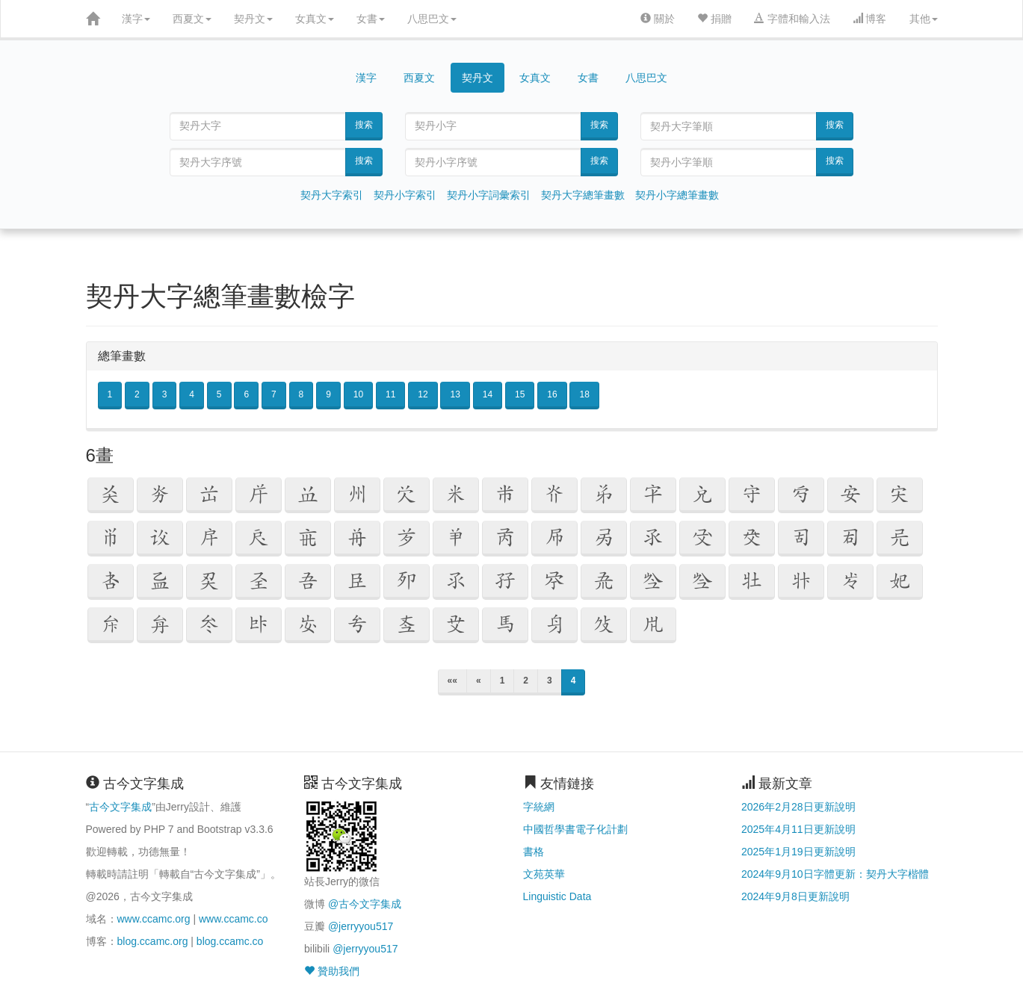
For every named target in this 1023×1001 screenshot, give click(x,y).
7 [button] (273, 394)
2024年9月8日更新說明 (795, 896)
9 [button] (328, 394)
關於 (657, 19)
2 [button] (137, 394)
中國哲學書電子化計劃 (575, 829)
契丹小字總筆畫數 (677, 195)
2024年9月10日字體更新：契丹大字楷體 (835, 874)
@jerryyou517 (360, 926)
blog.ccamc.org (152, 941)
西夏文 (192, 19)
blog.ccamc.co (230, 941)
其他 (923, 19)
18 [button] (584, 394)
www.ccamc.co (233, 919)
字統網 (538, 807)
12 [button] (422, 394)
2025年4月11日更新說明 (798, 829)
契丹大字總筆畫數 (583, 195)
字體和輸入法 (792, 19)
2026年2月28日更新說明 (798, 807)
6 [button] (246, 394)
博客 (870, 19)
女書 (370, 19)
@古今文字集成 (364, 904)
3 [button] (164, 394)
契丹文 (253, 19)
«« (452, 680)
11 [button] (390, 394)
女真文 (314, 19)
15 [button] (520, 394)
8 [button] (301, 394)
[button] (110, 495)
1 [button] (110, 394)
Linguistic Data (557, 896)
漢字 (136, 19)
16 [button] (552, 394)
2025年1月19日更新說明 (798, 852)
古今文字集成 (120, 807)
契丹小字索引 (405, 195)
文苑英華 (544, 874)
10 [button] (358, 394)
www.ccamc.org (154, 919)
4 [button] (191, 394)
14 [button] (487, 394)
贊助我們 (331, 971)
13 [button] (455, 394)
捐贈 (714, 19)
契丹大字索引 (331, 195)
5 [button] (219, 394)
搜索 (364, 125)
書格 (533, 852)
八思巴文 (432, 19)
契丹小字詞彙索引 (489, 195)
